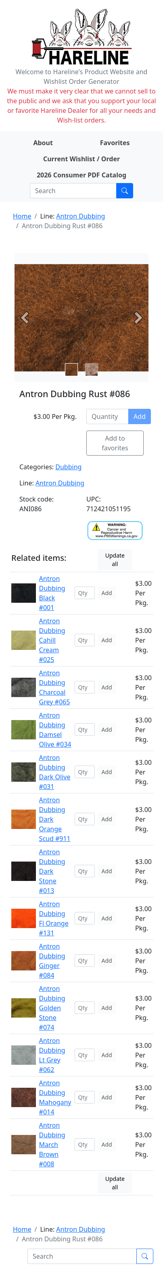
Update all (115, 560)
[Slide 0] (71, 370)
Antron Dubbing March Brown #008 (52, 1144)
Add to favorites (115, 443)
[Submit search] (124, 190)
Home (22, 216)
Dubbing (68, 466)
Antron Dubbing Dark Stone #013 (52, 871)
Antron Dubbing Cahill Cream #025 (52, 640)
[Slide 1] (92, 370)
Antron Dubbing (80, 216)
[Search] (73, 190)
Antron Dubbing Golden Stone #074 (52, 1008)
